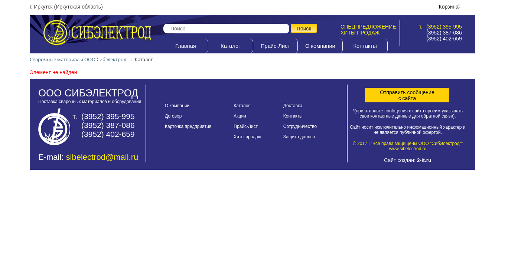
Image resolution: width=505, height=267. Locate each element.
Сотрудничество (300, 126)
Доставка (293, 105)
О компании (320, 46)
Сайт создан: (407, 160)
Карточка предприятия (188, 126)
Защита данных (299, 136)
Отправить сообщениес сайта (407, 95)
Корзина (449, 7)
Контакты (365, 46)
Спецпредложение (368, 27)
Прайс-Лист (275, 46)
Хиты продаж (360, 33)
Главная (185, 46)
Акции (240, 116)
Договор (173, 116)
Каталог (230, 46)
